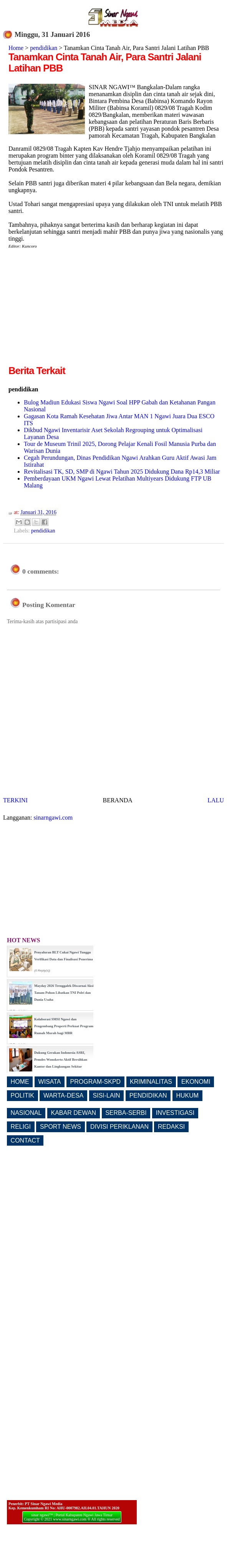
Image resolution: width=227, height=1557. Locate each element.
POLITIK (22, 1095)
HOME (20, 1081)
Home (15, 48)
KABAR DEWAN (73, 1113)
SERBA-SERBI (126, 1113)
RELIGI (21, 1126)
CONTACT (25, 1140)
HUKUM (187, 1095)
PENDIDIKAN (148, 1095)
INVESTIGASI (175, 1113)
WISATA (49, 1081)
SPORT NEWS (60, 1126)
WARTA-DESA (63, 1095)
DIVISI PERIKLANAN (119, 1126)
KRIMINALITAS (151, 1081)
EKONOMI (195, 1081)
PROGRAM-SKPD (95, 1081)
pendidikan (43, 48)
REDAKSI (171, 1126)
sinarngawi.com (53, 817)
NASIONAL (26, 1113)
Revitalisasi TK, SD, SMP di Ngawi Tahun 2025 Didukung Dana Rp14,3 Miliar (122, 471)
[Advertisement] (73, 310)
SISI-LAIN (106, 1095)
